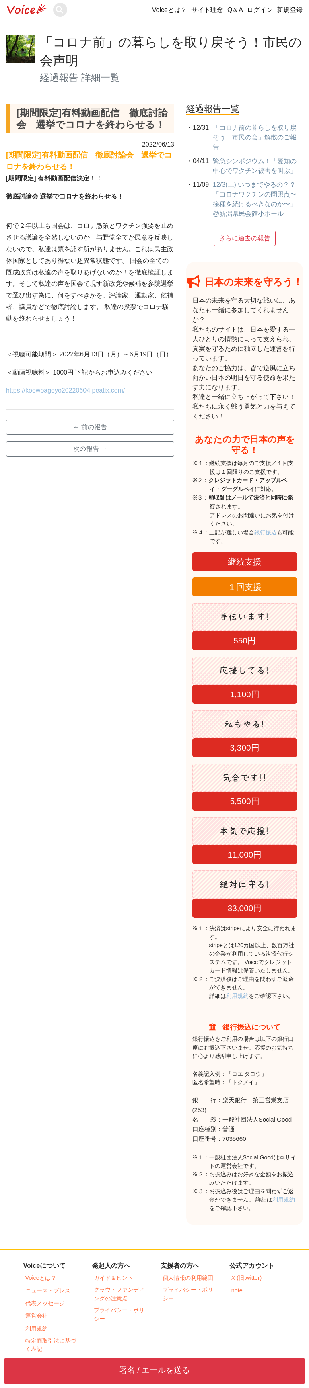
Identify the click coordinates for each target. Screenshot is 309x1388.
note (237, 1290)
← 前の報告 (90, 427)
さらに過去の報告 (244, 238)
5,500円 (244, 801)
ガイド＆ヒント (113, 1278)
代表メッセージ (45, 1303)
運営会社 (36, 1315)
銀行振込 (274, 532)
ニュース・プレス (47, 1290)
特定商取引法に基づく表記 (50, 1345)
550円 (244, 640)
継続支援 (245, 561)
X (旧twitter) (246, 1278)
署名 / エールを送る (154, 1369)
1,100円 (244, 694)
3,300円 (244, 747)
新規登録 (290, 9)
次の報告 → (90, 448)
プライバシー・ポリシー (119, 1314)
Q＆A (235, 9)
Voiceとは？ (169, 9)
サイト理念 (207, 9)
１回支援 (245, 587)
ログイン (260, 9)
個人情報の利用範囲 (188, 1278)
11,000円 (245, 854)
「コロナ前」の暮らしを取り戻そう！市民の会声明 (171, 51)
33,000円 (245, 908)
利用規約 (237, 996)
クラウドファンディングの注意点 (119, 1294)
